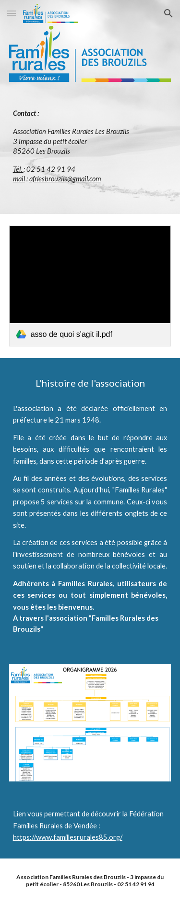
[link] (90, 285)
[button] (11, 13)
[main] (90, 146)
